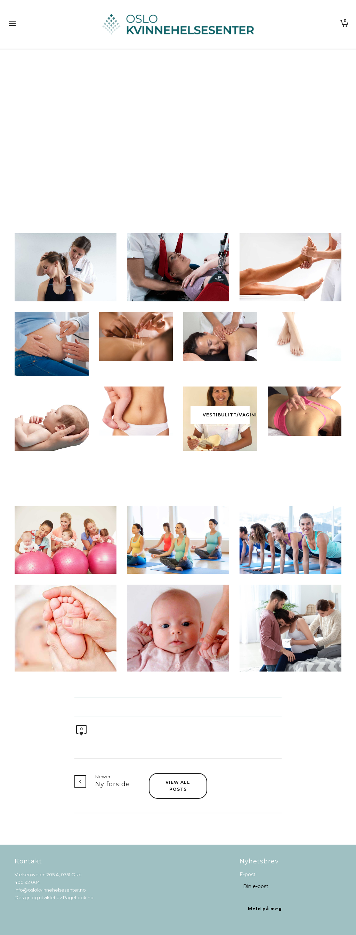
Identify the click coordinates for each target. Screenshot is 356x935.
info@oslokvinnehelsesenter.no (50, 890)
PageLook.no (78, 897)
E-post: (248, 874)
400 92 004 (27, 882)
